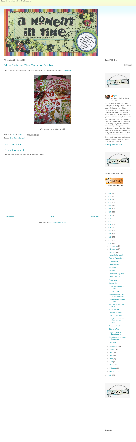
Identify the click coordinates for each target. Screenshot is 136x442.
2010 (110, 243)
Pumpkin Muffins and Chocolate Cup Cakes (116, 321)
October (113, 252)
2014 (110, 231)
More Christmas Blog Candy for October (116, 295)
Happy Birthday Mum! (117, 274)
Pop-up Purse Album (116, 258)
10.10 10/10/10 (114, 309)
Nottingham (113, 270)
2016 (110, 224)
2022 (110, 206)
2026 (110, 193)
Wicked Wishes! (114, 277)
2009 (110, 375)
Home (53, 216)
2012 (110, 237)
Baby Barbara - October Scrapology (117, 338)
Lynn (115, 96)
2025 (110, 196)
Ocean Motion (114, 264)
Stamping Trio (114, 329)
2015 (110, 228)
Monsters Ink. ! (114, 326)
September (114, 346)
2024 (110, 199)
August (112, 349)
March (112, 365)
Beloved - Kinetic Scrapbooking (115, 333)
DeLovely (112, 342)
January (113, 371)
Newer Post (10, 216)
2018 (110, 218)
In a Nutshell (113, 261)
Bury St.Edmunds (115, 316)
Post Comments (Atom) (57, 222)
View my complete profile (114, 145)
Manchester (113, 280)
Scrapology (67, 70)
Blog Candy (14, 138)
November (113, 249)
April (111, 362)
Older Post (95, 216)
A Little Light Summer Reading (116, 287)
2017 (110, 221)
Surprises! (112, 267)
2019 (110, 215)
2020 (110, 212)
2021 (110, 209)
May (111, 359)
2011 (110, 240)
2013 (110, 234)
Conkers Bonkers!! (115, 313)
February (113, 368)
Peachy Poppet (114, 291)
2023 (110, 202)
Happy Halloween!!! (116, 255)
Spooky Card (113, 283)
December (113, 246)
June (111, 355)
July (111, 352)
